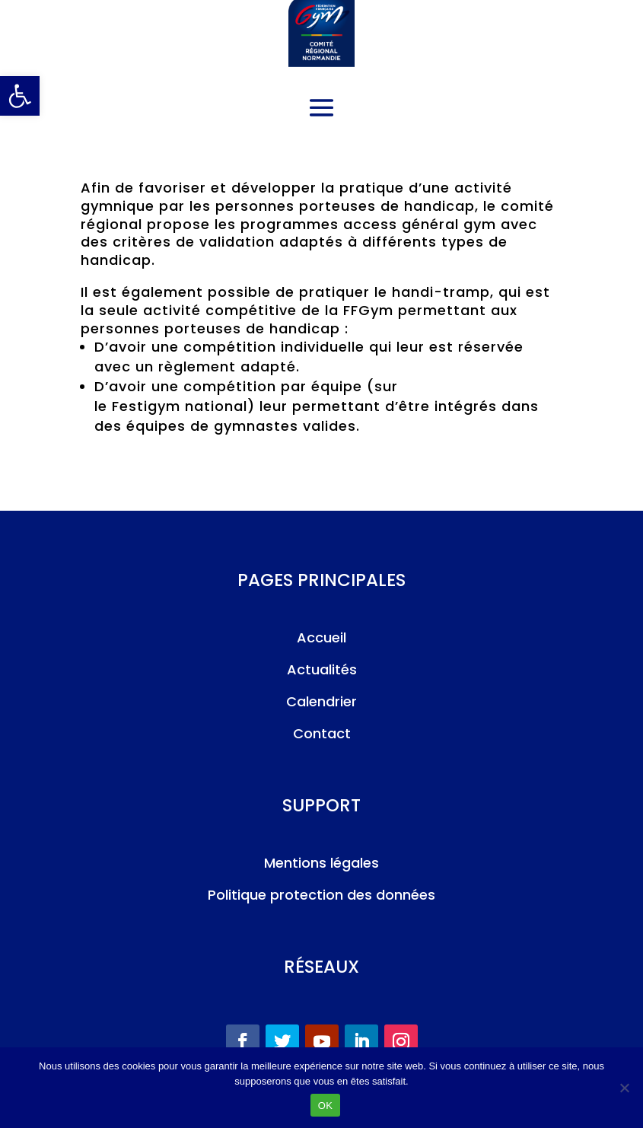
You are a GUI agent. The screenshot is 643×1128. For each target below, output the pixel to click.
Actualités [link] (322, 669)
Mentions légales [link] (321, 862)
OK (325, 1105)
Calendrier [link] (321, 701)
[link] (20, 96)
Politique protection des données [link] (321, 894)
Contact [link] (322, 733)
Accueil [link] (321, 637)
